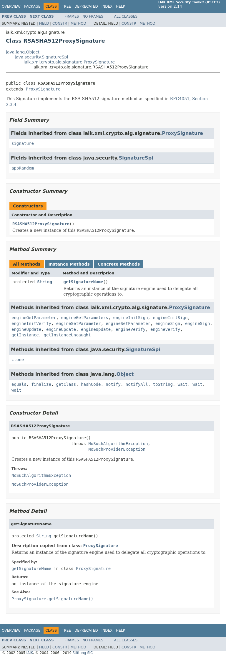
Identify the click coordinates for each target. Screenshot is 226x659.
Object (125, 374)
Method (78, 23)
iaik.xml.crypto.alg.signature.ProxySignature (69, 62)
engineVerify (130, 329)
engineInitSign (130, 317)
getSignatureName (83, 281)
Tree (66, 6)
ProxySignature (43, 89)
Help (120, 6)
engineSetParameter (78, 323)
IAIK (29, 653)
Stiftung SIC (83, 653)
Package (32, 6)
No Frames (92, 16)
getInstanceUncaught (67, 335)
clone (17, 359)
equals (18, 384)
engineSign (167, 323)
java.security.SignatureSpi (41, 57)
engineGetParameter (33, 317)
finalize (41, 384)
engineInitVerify (31, 323)
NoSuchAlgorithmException (118, 443)
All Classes (125, 16)
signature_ (23, 143)
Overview (11, 6)
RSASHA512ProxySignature (40, 224)
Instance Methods (68, 264)
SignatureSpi (136, 158)
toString (162, 384)
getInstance (25, 335)
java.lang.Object (22, 52)
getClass (66, 384)
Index (107, 6)
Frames (72, 16)
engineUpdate (26, 329)
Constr (59, 23)
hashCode (91, 384)
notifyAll (137, 384)
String (44, 281)
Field (44, 23)
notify (113, 384)
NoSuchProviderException (116, 449)
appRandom (22, 168)
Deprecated (86, 6)
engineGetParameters (84, 317)
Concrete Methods (119, 264)
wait (183, 384)
